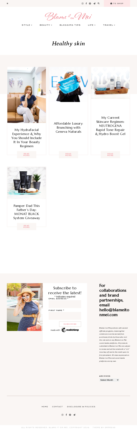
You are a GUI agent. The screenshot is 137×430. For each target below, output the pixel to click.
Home (45, 407)
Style (27, 25)
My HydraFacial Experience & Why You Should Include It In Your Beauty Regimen (26, 138)
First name (56, 310)
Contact (57, 407)
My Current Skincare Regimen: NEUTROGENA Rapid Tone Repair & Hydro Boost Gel (110, 126)
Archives (105, 376)
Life (92, 25)
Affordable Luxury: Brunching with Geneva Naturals (68, 127)
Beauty (46, 25)
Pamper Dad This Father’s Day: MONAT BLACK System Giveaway (26, 212)
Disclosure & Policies (81, 407)
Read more (26, 154)
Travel (109, 25)
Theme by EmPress (104, 427)
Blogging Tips (70, 25)
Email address (58, 299)
